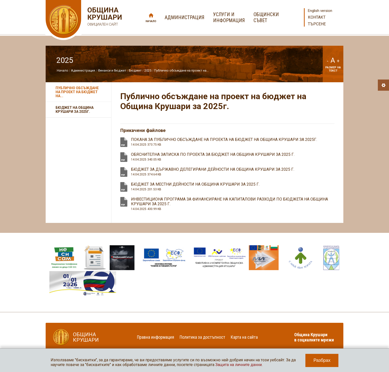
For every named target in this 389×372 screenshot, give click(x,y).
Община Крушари (104, 17)
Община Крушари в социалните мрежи (314, 337)
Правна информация (155, 337)
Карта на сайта (244, 337)
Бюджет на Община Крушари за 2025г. (75, 110)
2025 (147, 70)
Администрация (83, 70)
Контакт (316, 17)
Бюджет (135, 70)
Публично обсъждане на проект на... (181, 70)
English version (320, 10)
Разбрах (321, 360)
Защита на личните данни (238, 364)
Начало (151, 21)
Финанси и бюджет (112, 70)
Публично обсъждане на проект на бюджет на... (77, 92)
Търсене (317, 24)
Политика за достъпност (202, 337)
